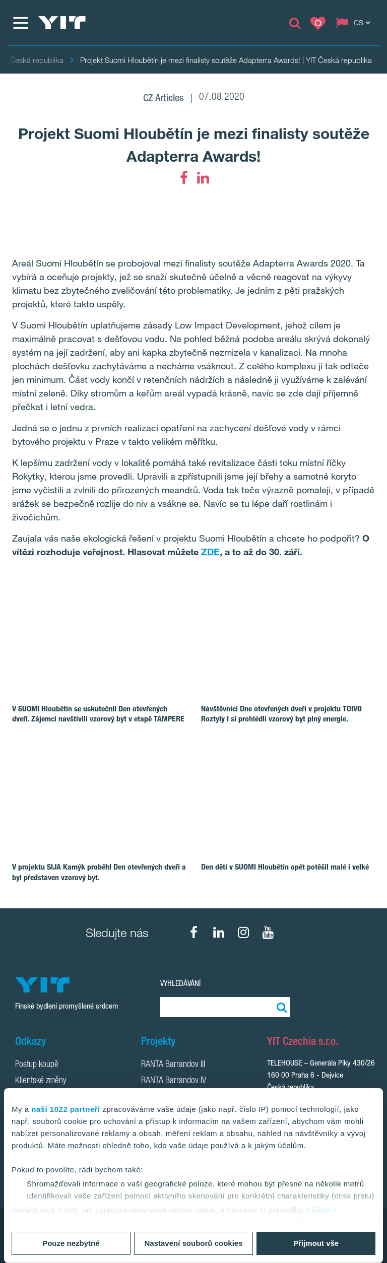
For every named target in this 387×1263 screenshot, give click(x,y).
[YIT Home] (62, 22)
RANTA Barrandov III (173, 1065)
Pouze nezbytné (70, 1243)
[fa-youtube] (268, 932)
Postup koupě (36, 1065)
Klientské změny (41, 1081)
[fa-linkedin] (203, 178)
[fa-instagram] (243, 932)
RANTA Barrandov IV (173, 1081)
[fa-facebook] (183, 178)
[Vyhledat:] (280, 1007)
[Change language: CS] (355, 22)
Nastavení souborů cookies (193, 1243)
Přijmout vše (316, 1243)
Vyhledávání (180, 983)
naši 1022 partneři (65, 1109)
